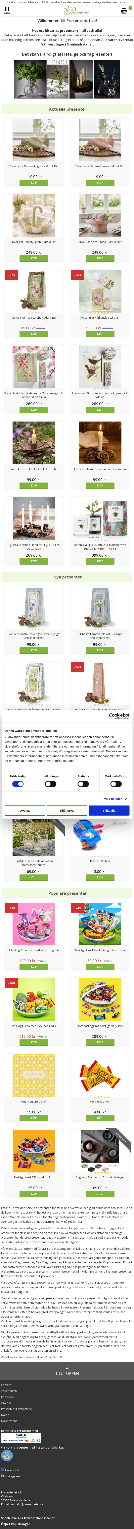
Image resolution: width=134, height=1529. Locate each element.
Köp (34, 182)
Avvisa (25, 810)
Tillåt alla (109, 810)
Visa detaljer (113, 798)
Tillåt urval (67, 810)
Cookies (6, 1385)
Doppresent (9, 1421)
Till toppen (67, 1371)
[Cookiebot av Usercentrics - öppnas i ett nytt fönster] (112, 716)
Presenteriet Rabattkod (16, 1409)
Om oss (6, 1403)
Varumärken (9, 1391)
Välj (34, 877)
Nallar (5, 1415)
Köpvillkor (7, 1397)
